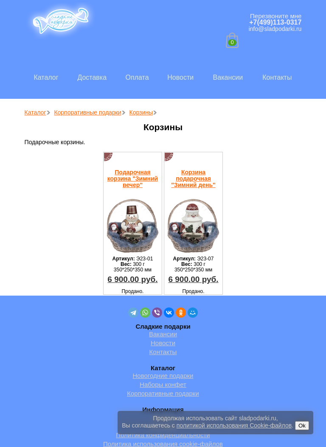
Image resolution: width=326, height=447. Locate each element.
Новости (180, 77)
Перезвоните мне (275, 16)
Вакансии (228, 77)
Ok (302, 425)
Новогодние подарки (163, 375)
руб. (132, 279)
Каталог (46, 77)
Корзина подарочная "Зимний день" (193, 178)
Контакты (277, 77)
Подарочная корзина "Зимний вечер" (132, 178)
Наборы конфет (163, 384)
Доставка (92, 77)
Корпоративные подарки (163, 393)
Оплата (137, 77)
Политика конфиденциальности (163, 435)
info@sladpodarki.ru (275, 28)
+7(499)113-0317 (275, 22)
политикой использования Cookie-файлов (234, 425)
